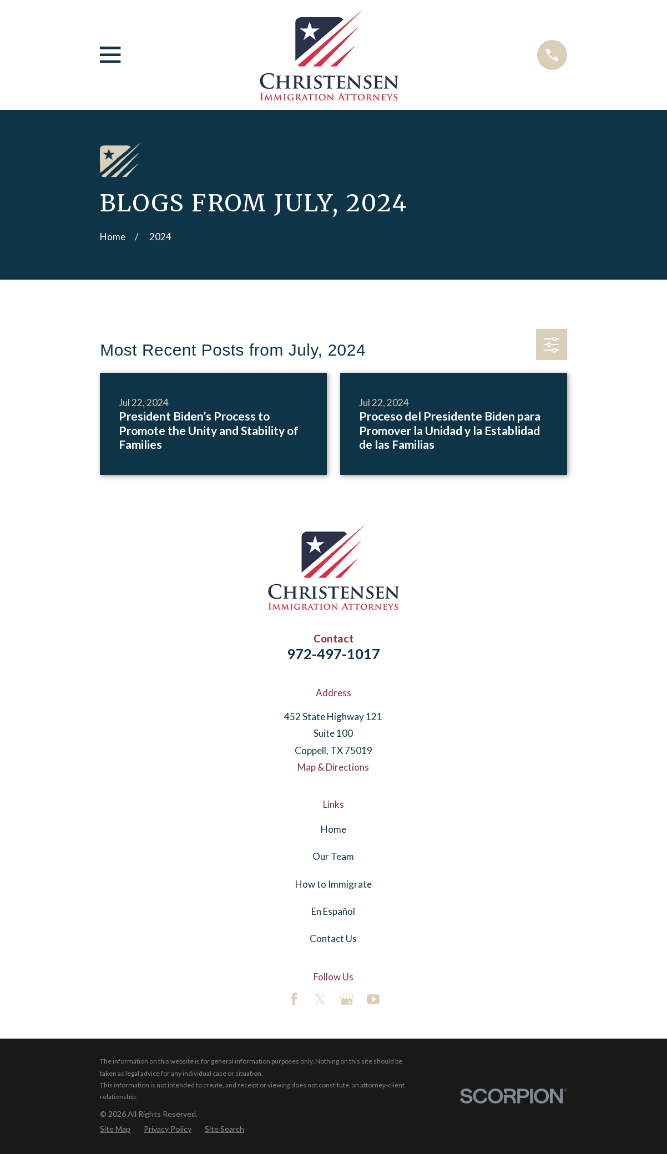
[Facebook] (294, 999)
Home (333, 829)
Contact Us (333, 938)
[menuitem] (115, 1129)
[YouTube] (373, 999)
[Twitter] (320, 999)
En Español (333, 911)
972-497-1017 (333, 653)
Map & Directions (333, 767)
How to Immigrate (333, 884)
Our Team (333, 856)
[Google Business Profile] (346, 999)
